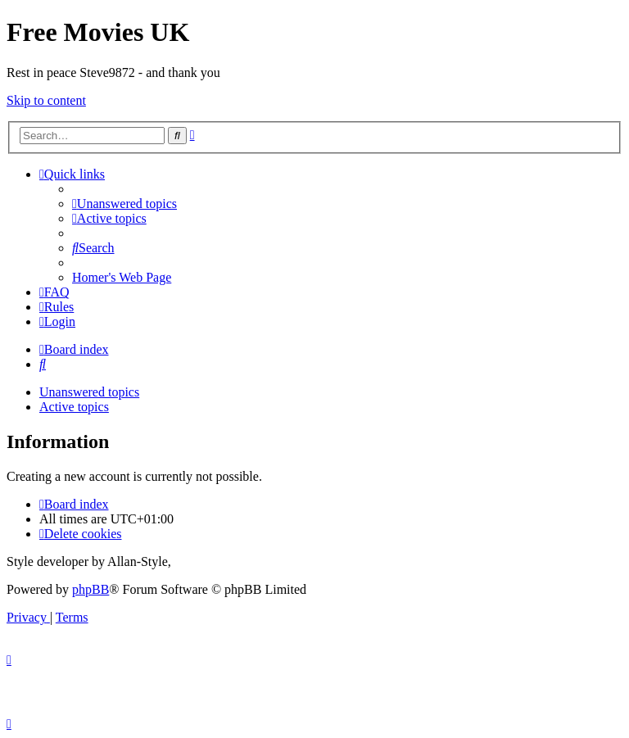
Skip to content (46, 100)
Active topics (74, 407)
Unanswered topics (89, 392)
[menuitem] (124, 204)
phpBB (90, 589)
